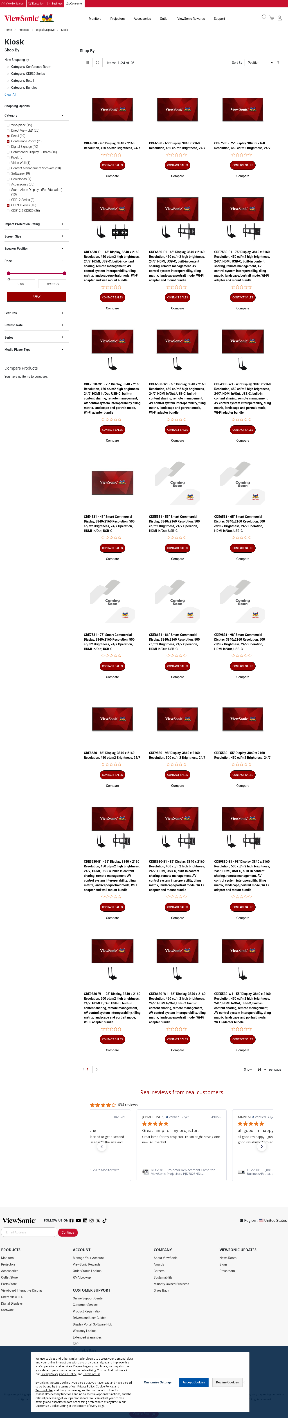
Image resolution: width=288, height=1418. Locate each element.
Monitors (95, 19)
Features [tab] (10, 313)
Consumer (76, 3)
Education (38, 3)
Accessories (142, 19)
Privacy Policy (49, 1374)
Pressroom (227, 1271)
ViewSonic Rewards (191, 19)
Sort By (237, 63)
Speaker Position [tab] (16, 249)
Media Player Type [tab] (17, 350)
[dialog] (144, 1382)
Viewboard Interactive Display (21, 1290)
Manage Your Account (88, 1258)
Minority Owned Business (171, 1284)
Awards (159, 1264)
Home (8, 30)
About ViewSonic (166, 1258)
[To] (52, 284)
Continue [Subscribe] (68, 1233)
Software (7, 1310)
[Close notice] (243, 1382)
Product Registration (87, 1311)
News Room (228, 1258)
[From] (21, 284)
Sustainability (163, 1277)
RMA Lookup (82, 1277)
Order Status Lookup (87, 1271)
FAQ (76, 1344)
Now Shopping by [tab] (16, 60)
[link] (181, 1172)
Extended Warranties (87, 1337)
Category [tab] (10, 115)
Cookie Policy (67, 1374)
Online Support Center (88, 1298)
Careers (159, 1271)
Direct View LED (12, 1297)
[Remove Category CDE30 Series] (8, 74)
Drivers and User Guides (89, 1318)
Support (219, 19)
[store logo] (29, 18)
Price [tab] (8, 261)
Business (57, 3)
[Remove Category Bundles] (8, 87)
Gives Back (161, 1290)
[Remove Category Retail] (8, 80)
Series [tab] (8, 338)
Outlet (164, 19)
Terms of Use (91, 1374)
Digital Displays (45, 30)
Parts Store (9, 1284)
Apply (36, 296)
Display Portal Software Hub (92, 1324)
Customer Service (85, 1305)
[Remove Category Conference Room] (8, 67)
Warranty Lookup (85, 1331)
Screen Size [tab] (12, 236)
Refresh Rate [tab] (13, 325)
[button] (112, 176)
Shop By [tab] (87, 51)
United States (273, 1220)
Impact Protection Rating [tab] (22, 224)
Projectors (117, 19)
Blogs (223, 1264)
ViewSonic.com (15, 3)
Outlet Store (9, 1277)
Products (24, 30)
